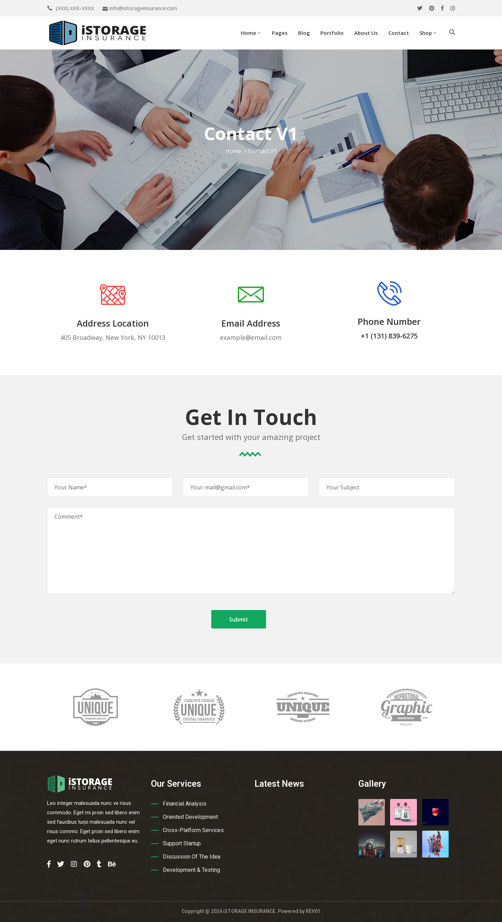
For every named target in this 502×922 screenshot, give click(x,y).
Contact (398, 32)
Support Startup (182, 843)
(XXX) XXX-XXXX (75, 8)
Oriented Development (190, 817)
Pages (280, 32)
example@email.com (251, 337)
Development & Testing (191, 870)
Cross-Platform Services (193, 830)
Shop (428, 32)
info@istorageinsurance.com (143, 8)
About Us (366, 32)
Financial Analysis (184, 803)
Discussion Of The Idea (191, 856)
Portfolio (332, 32)
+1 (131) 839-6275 (389, 336)
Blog (304, 32)
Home (251, 32)
